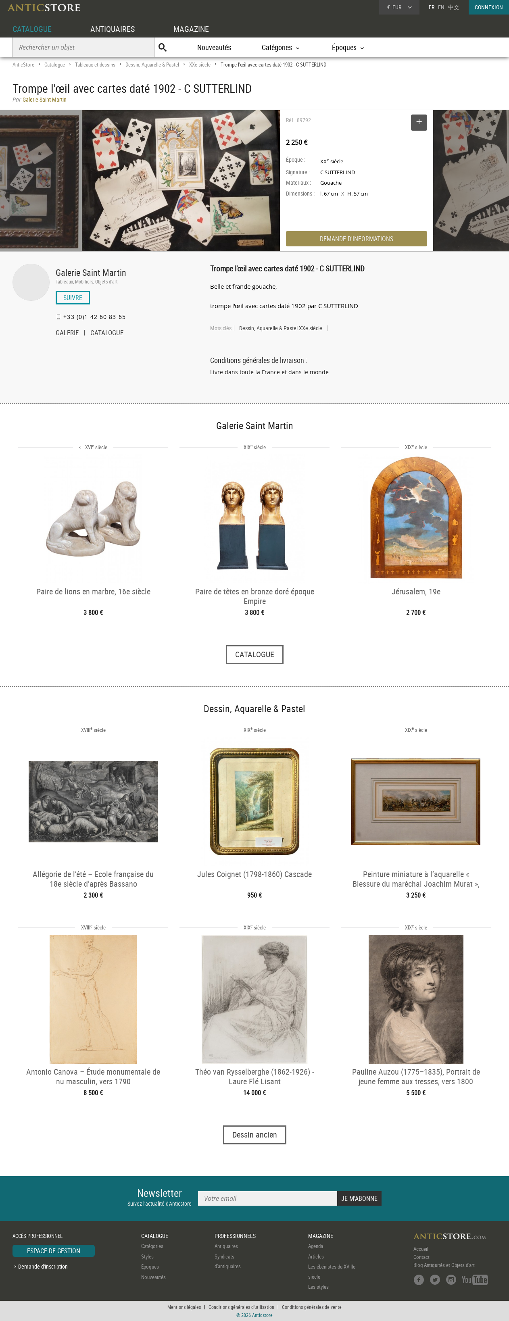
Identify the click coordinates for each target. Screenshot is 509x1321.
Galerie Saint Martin (91, 272)
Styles (147, 1256)
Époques (150, 1266)
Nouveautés (214, 47)
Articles (316, 1256)
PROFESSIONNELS (235, 1236)
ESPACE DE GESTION (53, 1250)
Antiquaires (226, 1246)
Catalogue (54, 64)
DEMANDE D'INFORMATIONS (356, 238)
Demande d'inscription (43, 1266)
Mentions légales (184, 1307)
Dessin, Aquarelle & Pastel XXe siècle (280, 328)
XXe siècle (200, 64)
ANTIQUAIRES (112, 28)
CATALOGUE (32, 28)
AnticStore (23, 64)
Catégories (152, 1246)
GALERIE (67, 333)
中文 (453, 7)
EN (441, 7)
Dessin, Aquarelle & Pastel (152, 64)
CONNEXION (489, 7)
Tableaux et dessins (95, 64)
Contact (421, 1257)
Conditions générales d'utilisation (241, 1307)
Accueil (420, 1248)
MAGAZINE (191, 28)
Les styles (318, 1286)
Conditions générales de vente (312, 1307)
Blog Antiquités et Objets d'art (444, 1265)
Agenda (315, 1246)
